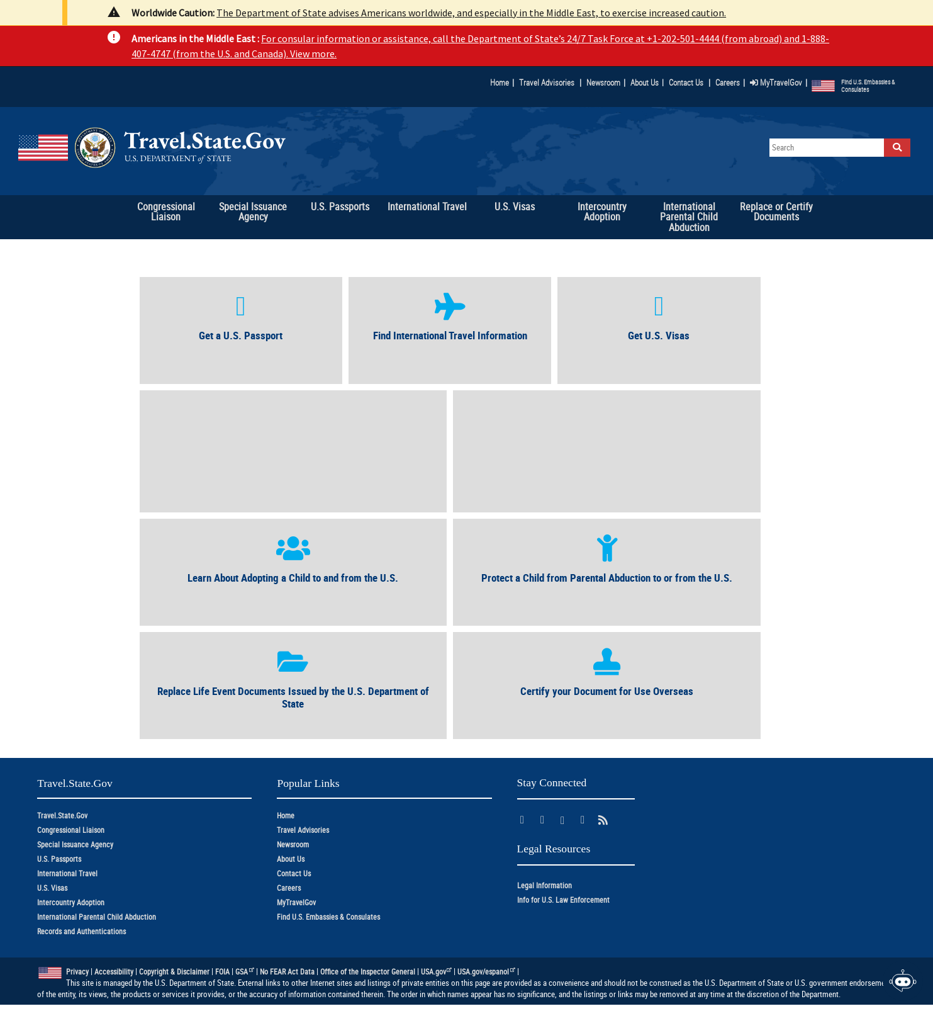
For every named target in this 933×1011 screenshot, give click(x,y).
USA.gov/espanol (486, 971)
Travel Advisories (546, 82)
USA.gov (436, 971)
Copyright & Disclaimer (174, 971)
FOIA (222, 971)
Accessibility (113, 971)
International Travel (67, 873)
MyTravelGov (776, 82)
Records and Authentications (81, 931)
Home (499, 82)
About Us (647, 82)
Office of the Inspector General (367, 971)
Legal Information (544, 885)
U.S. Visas (52, 888)
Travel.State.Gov (62, 815)
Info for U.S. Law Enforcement (563, 900)
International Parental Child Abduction (96, 917)
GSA (244, 971)
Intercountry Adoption (70, 902)
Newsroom (603, 82)
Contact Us (687, 82)
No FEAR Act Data (287, 971)
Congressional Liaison (70, 830)
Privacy (77, 971)
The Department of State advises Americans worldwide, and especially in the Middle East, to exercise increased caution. (471, 12)
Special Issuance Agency (75, 844)
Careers (727, 82)
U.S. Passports (59, 859)
